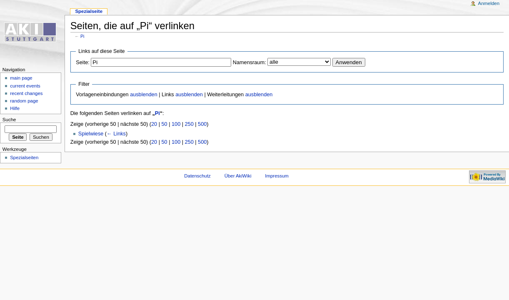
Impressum (277, 175)
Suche (9, 119)
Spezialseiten (24, 157)
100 (176, 124)
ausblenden (143, 95)
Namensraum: (249, 62)
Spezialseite (88, 11)
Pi (82, 36)
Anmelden (489, 3)
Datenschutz (197, 175)
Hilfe (15, 108)
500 (202, 124)
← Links (116, 134)
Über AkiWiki (238, 175)
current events (25, 85)
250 (189, 124)
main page (21, 77)
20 (154, 124)
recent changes (26, 93)
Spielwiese (91, 134)
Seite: (82, 62)
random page (24, 100)
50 (164, 124)
